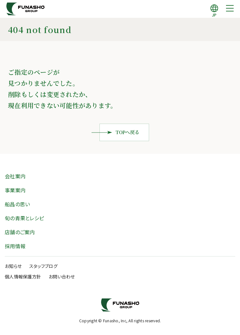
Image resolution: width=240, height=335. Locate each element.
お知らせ (13, 266)
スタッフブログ (43, 266)
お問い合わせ (62, 276)
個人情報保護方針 (23, 276)
